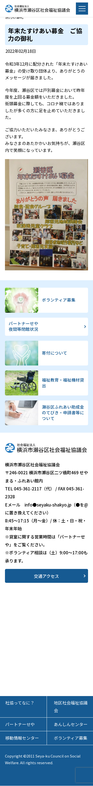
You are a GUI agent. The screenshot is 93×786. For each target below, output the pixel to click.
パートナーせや (20, 724)
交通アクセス (46, 576)
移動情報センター (22, 738)
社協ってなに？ (19, 703)
